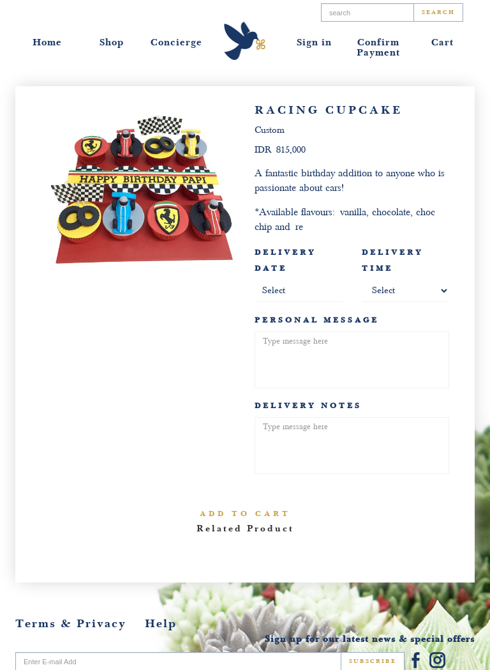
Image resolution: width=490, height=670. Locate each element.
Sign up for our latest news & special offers (370, 639)
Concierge (176, 42)
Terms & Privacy (70, 623)
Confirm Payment (378, 47)
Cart (442, 42)
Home (47, 42)
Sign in (314, 42)
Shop (112, 42)
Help (161, 623)
